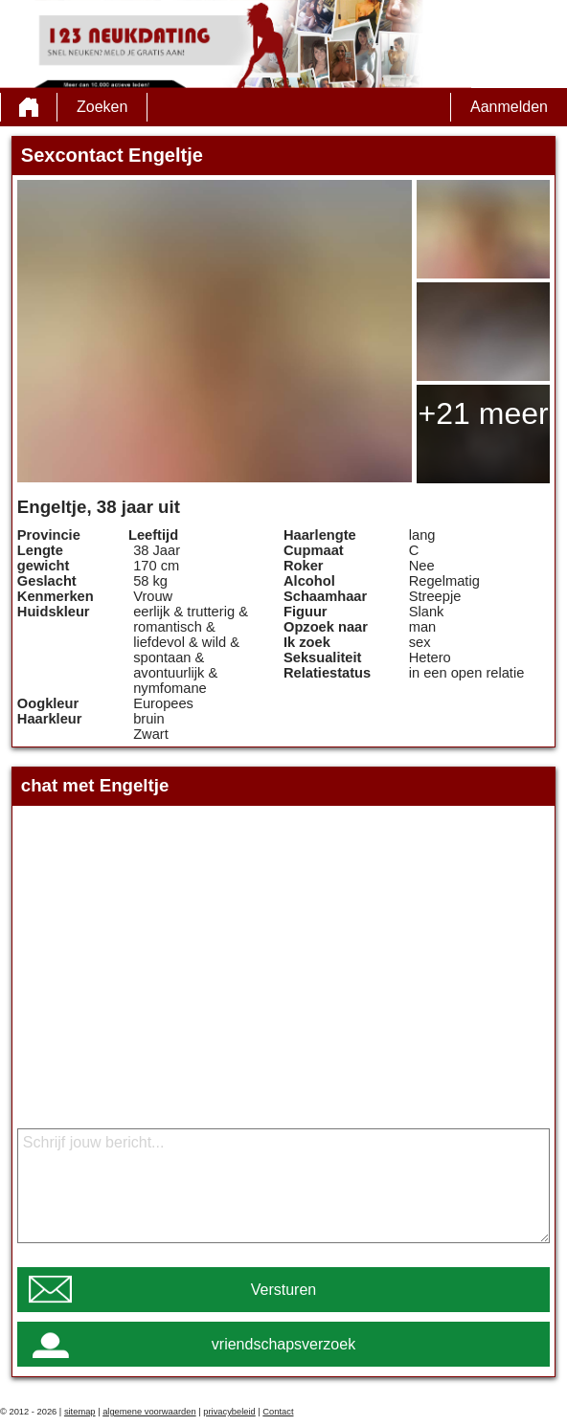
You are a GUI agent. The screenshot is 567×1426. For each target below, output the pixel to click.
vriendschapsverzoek (283, 1344)
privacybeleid (229, 1411)
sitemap (80, 1411)
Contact (277, 1411)
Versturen (283, 1289)
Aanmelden (509, 107)
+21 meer (484, 413)
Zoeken (102, 107)
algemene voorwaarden (149, 1411)
